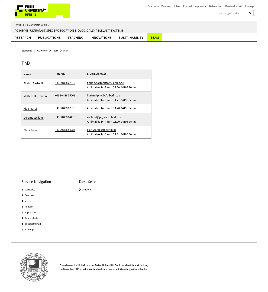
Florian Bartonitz (34, 83)
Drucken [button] (86, 189)
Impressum (200, 6)
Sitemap (249, 6)
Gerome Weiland (34, 117)
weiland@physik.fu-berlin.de (104, 117)
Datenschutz (216, 6)
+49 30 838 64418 (65, 117)
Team (154, 37)
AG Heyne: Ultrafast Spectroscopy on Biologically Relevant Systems (69, 30)
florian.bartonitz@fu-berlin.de (105, 83)
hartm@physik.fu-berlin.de (103, 95)
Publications (49, 37)
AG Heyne (42, 50)
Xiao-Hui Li (30, 109)
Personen (166, 6)
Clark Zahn (30, 130)
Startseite (153, 6)
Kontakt (187, 6)
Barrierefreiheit (233, 6)
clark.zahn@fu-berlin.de (101, 130)
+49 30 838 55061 (65, 95)
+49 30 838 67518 (65, 83)
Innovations (101, 37)
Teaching (75, 37)
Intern (177, 6)
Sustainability (131, 37)
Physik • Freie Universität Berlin (32, 25)
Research (23, 37)
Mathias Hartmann (35, 96)
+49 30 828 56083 (65, 130)
